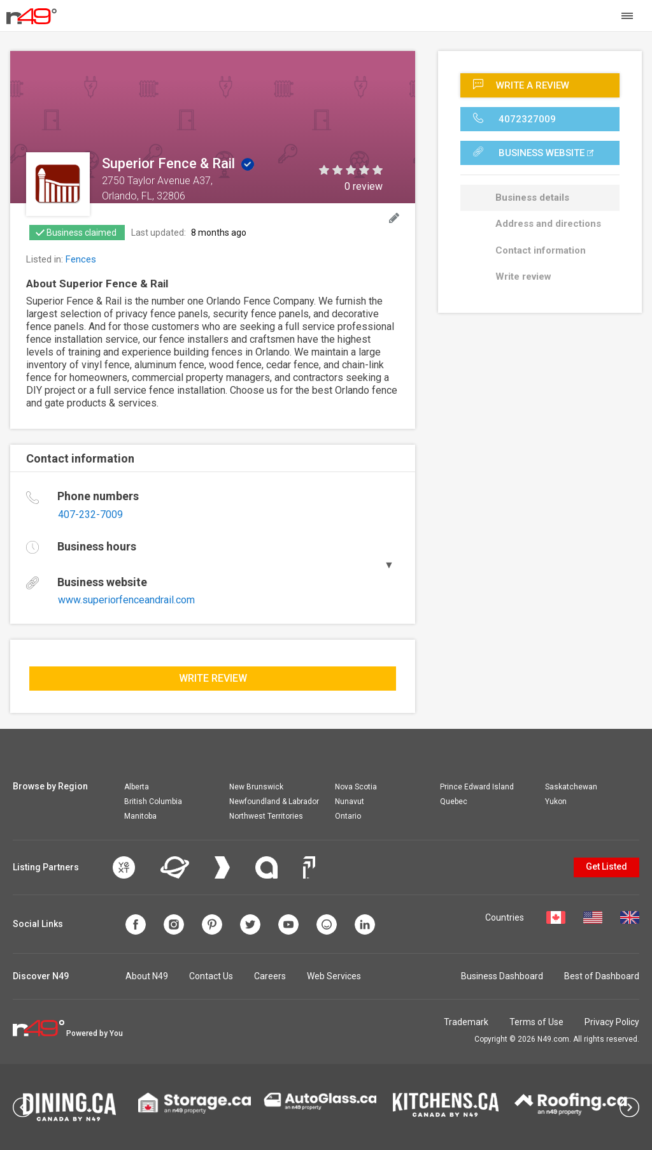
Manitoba (140, 816)
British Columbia (153, 801)
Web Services (334, 976)
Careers (270, 976)
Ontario (348, 816)
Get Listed (606, 866)
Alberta (136, 786)
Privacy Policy (612, 1022)
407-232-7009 (90, 514)
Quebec (453, 801)
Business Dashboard (502, 976)
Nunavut (349, 801)
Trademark (466, 1022)
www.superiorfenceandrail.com (126, 600)
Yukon (556, 801)
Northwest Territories (266, 816)
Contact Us (211, 976)
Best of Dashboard (601, 976)
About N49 (146, 976)
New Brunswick (256, 786)
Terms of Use (536, 1022)
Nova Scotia (356, 786)
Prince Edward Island (477, 786)
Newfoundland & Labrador (274, 801)
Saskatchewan (571, 786)
